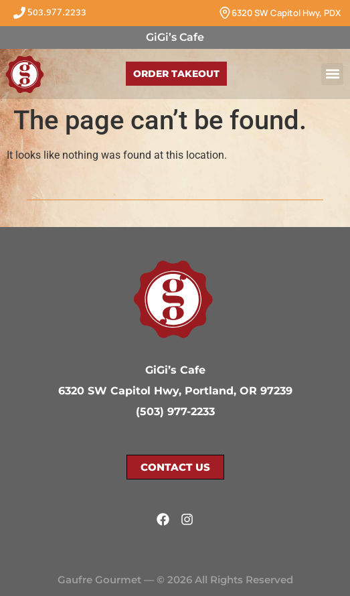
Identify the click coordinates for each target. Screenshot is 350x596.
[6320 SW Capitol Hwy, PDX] (225, 13)
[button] (332, 74)
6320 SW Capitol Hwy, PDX (286, 13)
